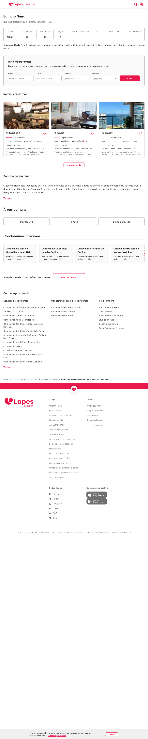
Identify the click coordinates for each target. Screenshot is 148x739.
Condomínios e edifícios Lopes (25, 379)
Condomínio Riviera (12, 346)
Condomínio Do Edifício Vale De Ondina (21, 342)
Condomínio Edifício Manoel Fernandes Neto (24, 307)
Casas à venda (106, 311)
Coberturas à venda (108, 323)
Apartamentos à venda (110, 307)
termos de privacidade (57, 735)
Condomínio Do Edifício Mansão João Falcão (24, 330)
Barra (75, 185)
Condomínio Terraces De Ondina (18, 315)
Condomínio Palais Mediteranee (18, 319)
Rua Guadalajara (51, 185)
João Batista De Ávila (13, 311)
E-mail (39, 73)
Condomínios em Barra (62, 315)
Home (6, 379)
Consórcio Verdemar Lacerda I (17, 350)
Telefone (67, 73)
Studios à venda (106, 319)
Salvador (98, 185)
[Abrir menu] (6, 4)
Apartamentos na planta (111, 315)
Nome (10, 73)
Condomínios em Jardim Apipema (67, 307)
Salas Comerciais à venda (111, 327)
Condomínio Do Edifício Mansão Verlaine (22, 361)
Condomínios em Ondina (63, 311)
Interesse (95, 73)
